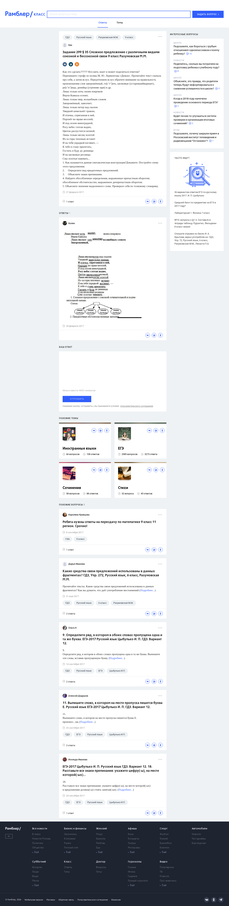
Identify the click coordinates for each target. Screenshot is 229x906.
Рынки (67, 843)
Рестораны (134, 848)
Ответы (68, 867)
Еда (98, 848)
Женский (101, 828)
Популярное (167, 867)
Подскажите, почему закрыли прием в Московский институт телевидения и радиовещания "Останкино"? (196, 137)
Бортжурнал (199, 843)
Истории (37, 867)
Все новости (39, 828)
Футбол (164, 834)
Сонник (132, 867)
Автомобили (199, 828)
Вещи (35, 876)
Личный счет (71, 848)
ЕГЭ (121, 448)
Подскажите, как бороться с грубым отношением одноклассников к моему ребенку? (196, 50)
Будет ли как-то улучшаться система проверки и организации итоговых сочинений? (195, 120)
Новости (196, 834)
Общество (38, 848)
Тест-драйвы (199, 839)
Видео (163, 862)
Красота (100, 839)
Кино (131, 834)
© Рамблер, (10, 900)
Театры (132, 843)
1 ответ (68, 201)
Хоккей (164, 839)
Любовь (100, 843)
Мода (99, 834)
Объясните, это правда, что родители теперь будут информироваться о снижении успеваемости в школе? (196, 85)
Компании (69, 839)
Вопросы (101, 867)
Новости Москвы (41, 839)
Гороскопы (135, 862)
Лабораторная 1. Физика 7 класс (192, 213)
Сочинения (72, 488)
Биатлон (164, 848)
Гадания (132, 876)
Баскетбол (166, 843)
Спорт (163, 828)
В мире (36, 834)
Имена (131, 872)
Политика (37, 843)
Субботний (39, 862)
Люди (35, 872)
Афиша (132, 828)
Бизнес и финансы (75, 828)
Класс (67, 862)
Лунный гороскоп (138, 881)
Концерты (133, 839)
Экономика (70, 834)
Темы (67, 872)
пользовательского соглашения (136, 406)
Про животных (168, 881)
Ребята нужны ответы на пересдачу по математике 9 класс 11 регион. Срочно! (109, 524)
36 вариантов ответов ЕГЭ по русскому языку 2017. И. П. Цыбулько (195, 194)
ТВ (161, 872)
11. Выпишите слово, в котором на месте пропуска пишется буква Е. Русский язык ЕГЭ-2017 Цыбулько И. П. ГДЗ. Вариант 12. (112, 705)
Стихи (123, 488)
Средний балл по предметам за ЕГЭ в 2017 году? (195, 204)
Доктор (101, 862)
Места (35, 881)
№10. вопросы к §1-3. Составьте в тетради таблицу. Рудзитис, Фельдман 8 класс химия (195, 223)
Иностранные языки (79, 448)
